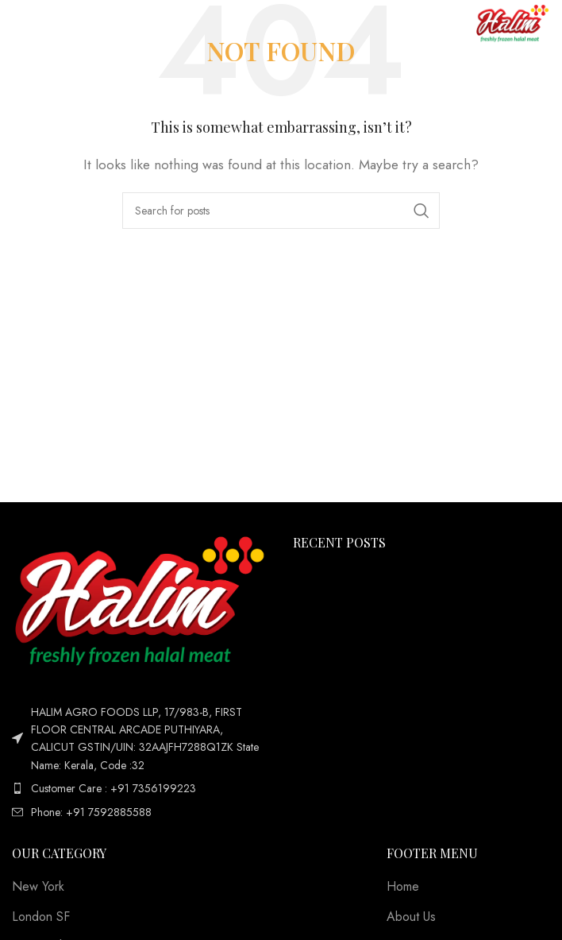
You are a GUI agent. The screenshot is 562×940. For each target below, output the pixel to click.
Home (403, 887)
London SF (41, 917)
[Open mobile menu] (38, 24)
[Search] (281, 210)
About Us (411, 917)
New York (38, 887)
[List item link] (140, 788)
